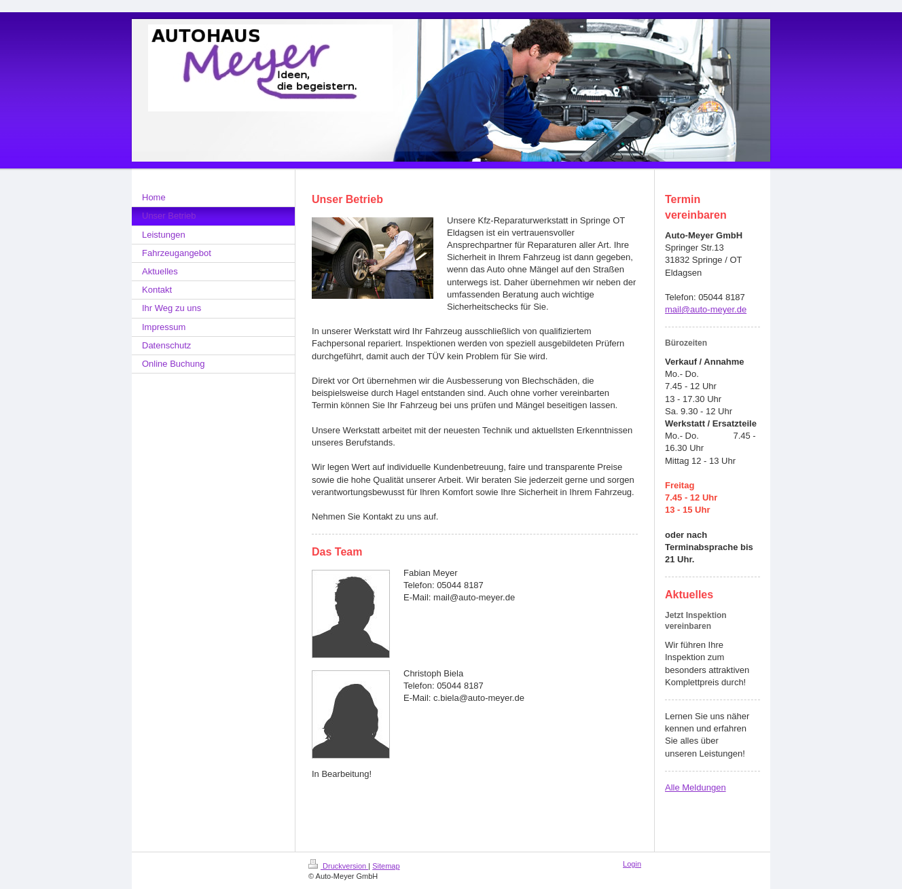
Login (632, 864)
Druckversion (338, 866)
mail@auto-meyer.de (705, 309)
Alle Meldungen (695, 787)
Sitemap (385, 866)
